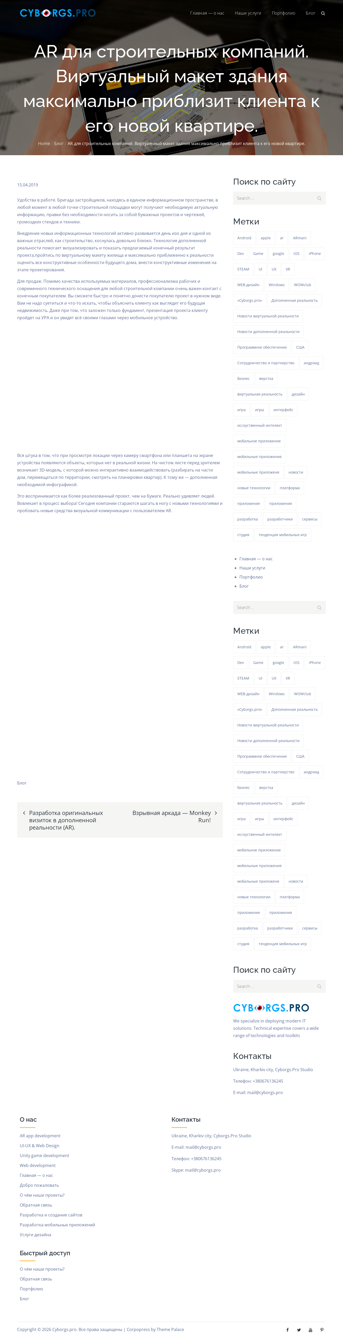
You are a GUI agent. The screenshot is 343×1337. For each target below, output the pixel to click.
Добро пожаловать (39, 1185)
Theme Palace (170, 1329)
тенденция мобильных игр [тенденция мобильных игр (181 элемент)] (283, 534)
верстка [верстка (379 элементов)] (266, 378)
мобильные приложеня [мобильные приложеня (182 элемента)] (258, 472)
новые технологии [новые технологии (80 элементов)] (253, 487)
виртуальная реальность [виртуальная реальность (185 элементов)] (259, 394)
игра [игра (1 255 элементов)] (241, 409)
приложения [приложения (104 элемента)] (280, 503)
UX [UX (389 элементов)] (274, 269)
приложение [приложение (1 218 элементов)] (248, 503)
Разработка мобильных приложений (57, 1225)
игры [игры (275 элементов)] (259, 409)
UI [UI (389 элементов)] (260, 269)
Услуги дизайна (35, 1235)
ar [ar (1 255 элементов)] (282, 237)
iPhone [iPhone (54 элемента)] (315, 253)
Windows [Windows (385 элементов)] (277, 284)
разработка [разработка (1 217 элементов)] (247, 519)
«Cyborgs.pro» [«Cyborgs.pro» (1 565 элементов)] (249, 300)
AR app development (40, 1136)
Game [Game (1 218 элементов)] (258, 253)
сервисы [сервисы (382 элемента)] (309, 519)
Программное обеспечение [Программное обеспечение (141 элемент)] (262, 347)
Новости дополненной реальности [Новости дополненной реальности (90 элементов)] (268, 331)
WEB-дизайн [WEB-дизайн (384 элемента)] (248, 284)
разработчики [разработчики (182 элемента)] (280, 519)
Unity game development (44, 1155)
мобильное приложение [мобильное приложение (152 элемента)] (259, 440)
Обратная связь (36, 1205)
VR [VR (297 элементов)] (288, 269)
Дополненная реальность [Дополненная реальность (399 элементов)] (294, 300)
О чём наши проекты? (42, 1195)
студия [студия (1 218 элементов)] (243, 534)
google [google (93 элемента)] (278, 253)
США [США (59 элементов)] (300, 347)
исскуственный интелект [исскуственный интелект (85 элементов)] (259, 425)
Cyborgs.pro (64, 1329)
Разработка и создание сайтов (51, 1215)
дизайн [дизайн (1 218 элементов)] (298, 394)
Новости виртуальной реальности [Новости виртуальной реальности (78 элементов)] (268, 315)
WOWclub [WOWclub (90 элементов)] (302, 284)
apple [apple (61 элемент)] (266, 237)
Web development (38, 1165)
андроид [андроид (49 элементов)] (311, 362)
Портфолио (283, 13)
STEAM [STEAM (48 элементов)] (243, 269)
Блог (310, 13)
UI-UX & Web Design (39, 1145)
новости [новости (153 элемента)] (296, 472)
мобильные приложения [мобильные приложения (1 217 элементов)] (259, 456)
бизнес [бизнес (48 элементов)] (243, 378)
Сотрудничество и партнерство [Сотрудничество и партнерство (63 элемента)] (265, 362)
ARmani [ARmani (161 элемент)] (300, 237)
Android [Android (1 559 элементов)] (244, 237)
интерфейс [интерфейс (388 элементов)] (283, 409)
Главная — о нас (207, 13)
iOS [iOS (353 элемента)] (297, 253)
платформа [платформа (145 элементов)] (290, 487)
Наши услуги (248, 13)
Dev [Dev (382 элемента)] (240, 253)
